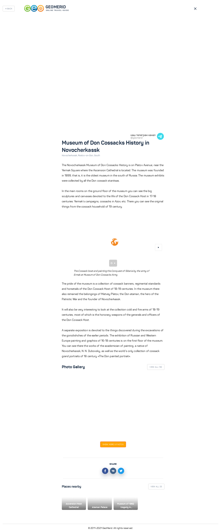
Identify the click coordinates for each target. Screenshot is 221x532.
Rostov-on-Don (86, 155)
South (97, 155)
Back (9, 8)
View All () (156, 367)
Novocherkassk (70, 155)
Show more (113, 444)
